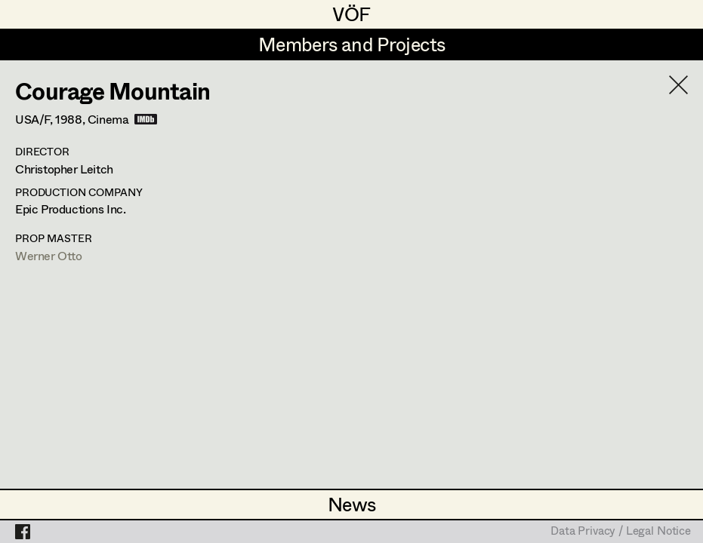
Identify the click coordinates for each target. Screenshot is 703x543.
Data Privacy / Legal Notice (620, 531)
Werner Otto (48, 255)
